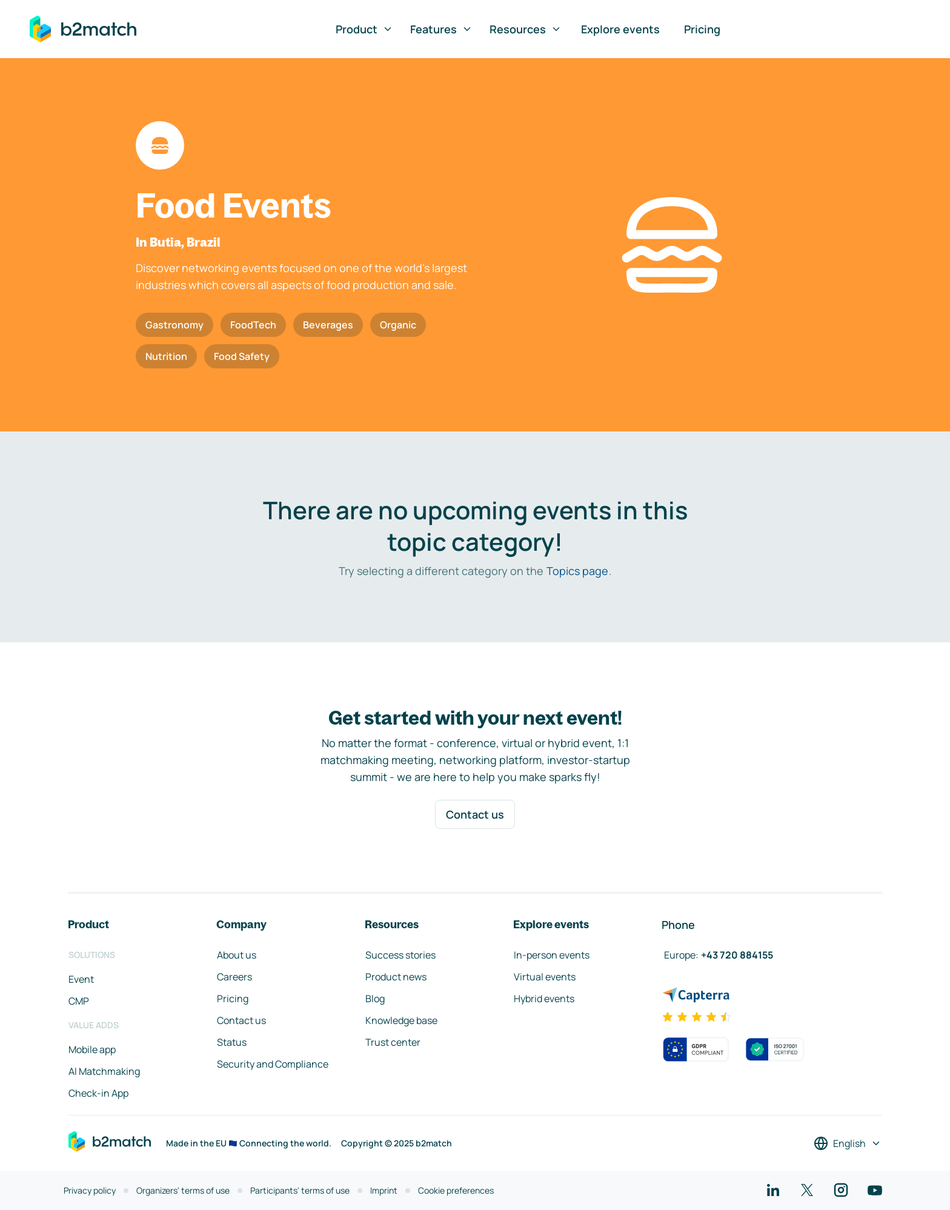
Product (364, 29)
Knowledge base (401, 1020)
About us (236, 955)
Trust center (392, 1042)
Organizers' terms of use (183, 1190)
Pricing (702, 29)
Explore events (620, 29)
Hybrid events (544, 998)
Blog (375, 998)
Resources (526, 29)
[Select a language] (847, 1143)
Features (441, 29)
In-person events (552, 955)
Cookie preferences (456, 1190)
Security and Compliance (272, 1064)
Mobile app (92, 1049)
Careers (234, 976)
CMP (78, 1001)
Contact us (475, 814)
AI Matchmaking (104, 1071)
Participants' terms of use (300, 1190)
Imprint (383, 1190)
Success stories (400, 955)
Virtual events (545, 976)
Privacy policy (90, 1190)
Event (81, 979)
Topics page (577, 570)
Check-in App (98, 1093)
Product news (396, 976)
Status (232, 1042)
